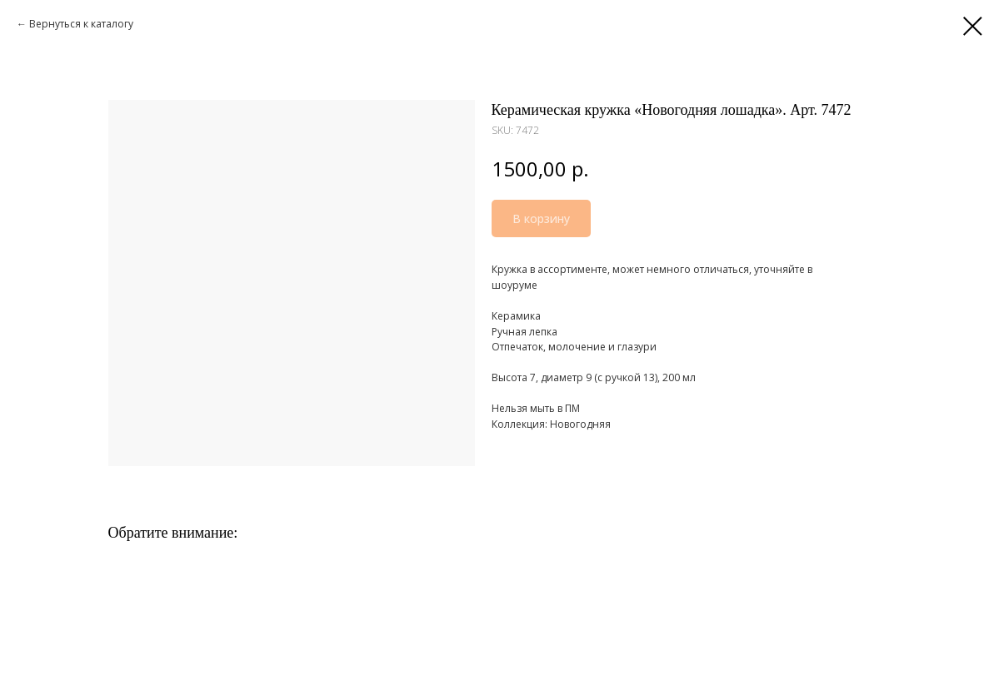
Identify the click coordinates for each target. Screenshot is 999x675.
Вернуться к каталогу (81, 24)
